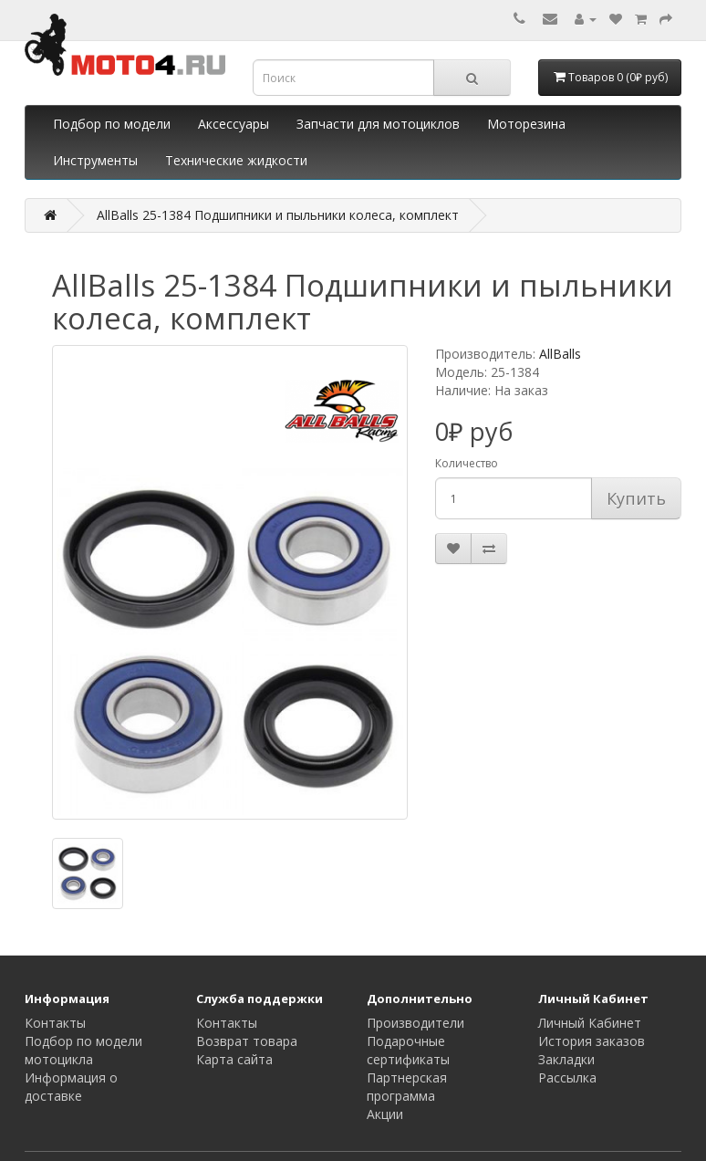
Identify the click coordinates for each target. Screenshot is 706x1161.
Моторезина (526, 123)
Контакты (55, 1022)
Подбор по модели (112, 123)
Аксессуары (233, 123)
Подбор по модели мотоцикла (83, 1050)
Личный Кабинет (589, 1022)
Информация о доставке (71, 1086)
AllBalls (560, 353)
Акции (385, 1114)
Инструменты (95, 160)
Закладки (566, 1059)
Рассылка (567, 1077)
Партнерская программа (407, 1086)
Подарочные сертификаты (408, 1050)
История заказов (591, 1041)
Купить (636, 498)
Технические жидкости (236, 160)
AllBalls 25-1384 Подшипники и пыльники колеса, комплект (278, 215)
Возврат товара (246, 1041)
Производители (415, 1022)
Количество (466, 463)
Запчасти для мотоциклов (378, 123)
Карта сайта (234, 1059)
